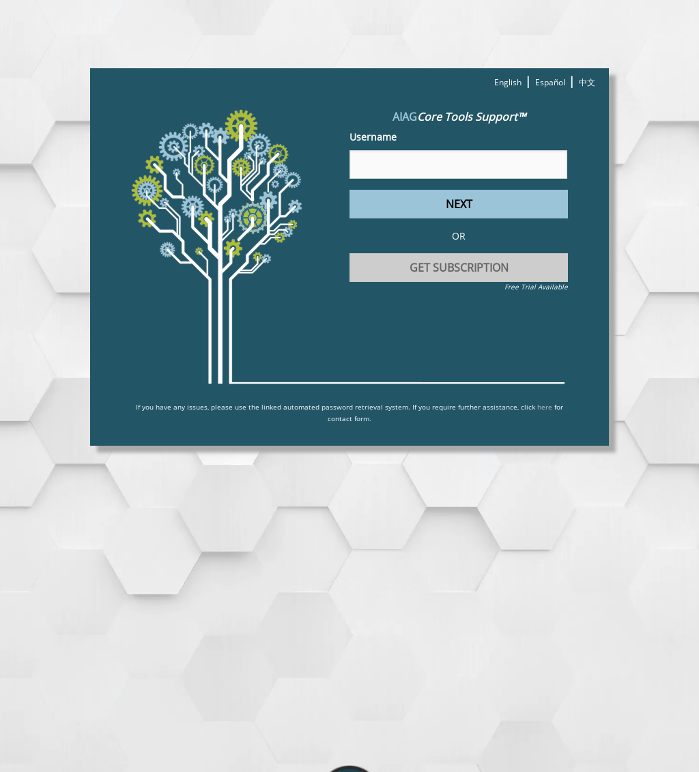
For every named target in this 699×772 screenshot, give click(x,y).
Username (373, 137)
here (544, 407)
